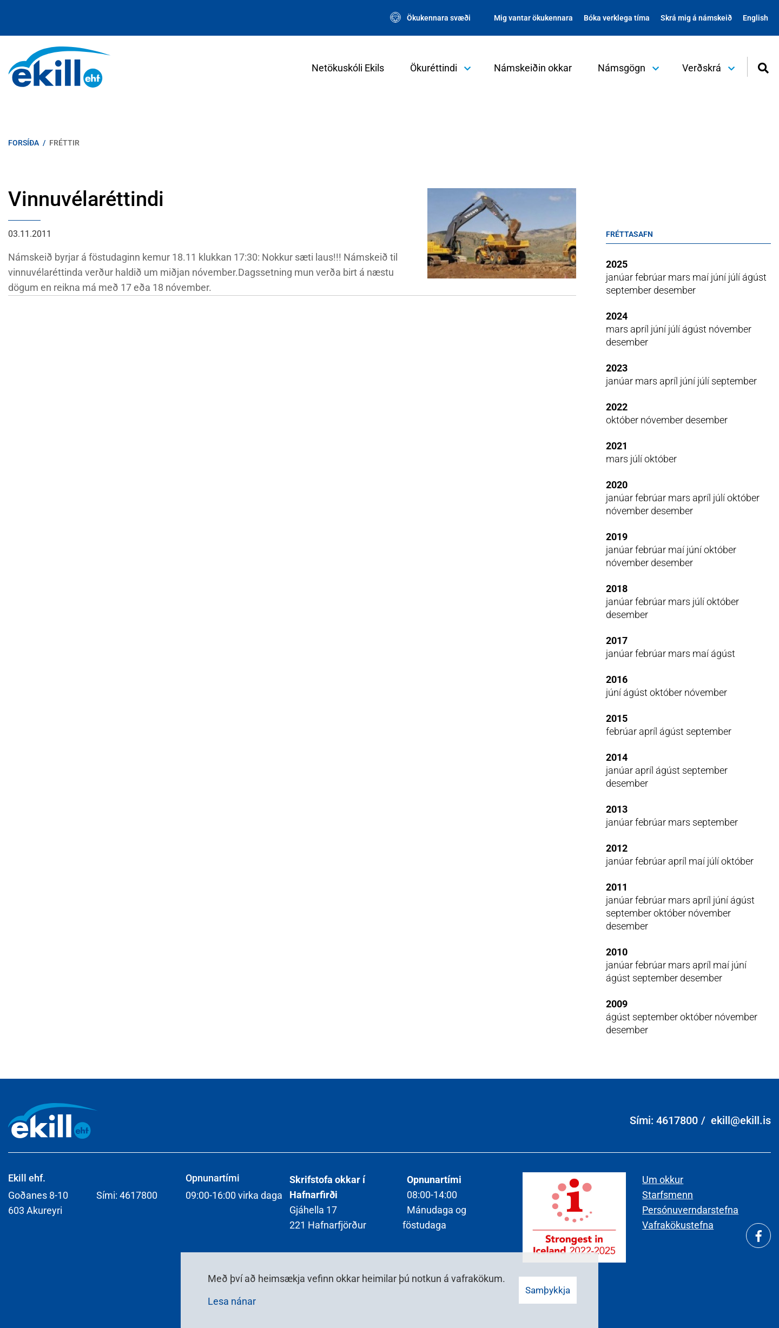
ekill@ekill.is (741, 1120)
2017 (617, 640)
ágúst (754, 277)
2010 (617, 952)
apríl (640, 329)
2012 (617, 848)
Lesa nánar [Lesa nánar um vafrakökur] (232, 1301)
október (623, 420)
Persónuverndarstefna (690, 1210)
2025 (617, 264)
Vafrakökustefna (678, 1225)
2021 (617, 445)
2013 (617, 809)
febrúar (651, 277)
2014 (617, 757)
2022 (617, 407)
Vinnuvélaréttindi (86, 199)
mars (680, 277)
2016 (617, 679)
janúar (620, 277)
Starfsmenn (667, 1194)
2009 (617, 1004)
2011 (617, 887)
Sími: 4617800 (664, 1120)
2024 (617, 316)
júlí (735, 277)
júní (719, 277)
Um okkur (662, 1179)
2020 (617, 484)
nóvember (730, 329)
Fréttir (64, 142)
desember (674, 290)
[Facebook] (758, 1235)
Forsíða (23, 142)
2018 (617, 588)
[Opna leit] (763, 67)
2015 (617, 718)
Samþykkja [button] (547, 1290)
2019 (617, 536)
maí (701, 277)
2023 (617, 368)
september (629, 290)
